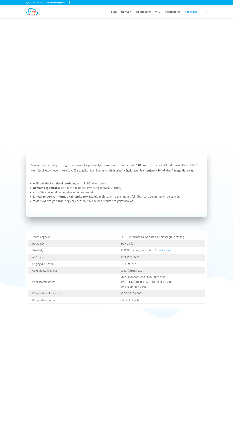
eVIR (114, 12)
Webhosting (143, 12)
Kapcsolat (191, 12)
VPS (157, 12)
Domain (126, 12)
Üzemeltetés (172, 12)
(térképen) (164, 250)
